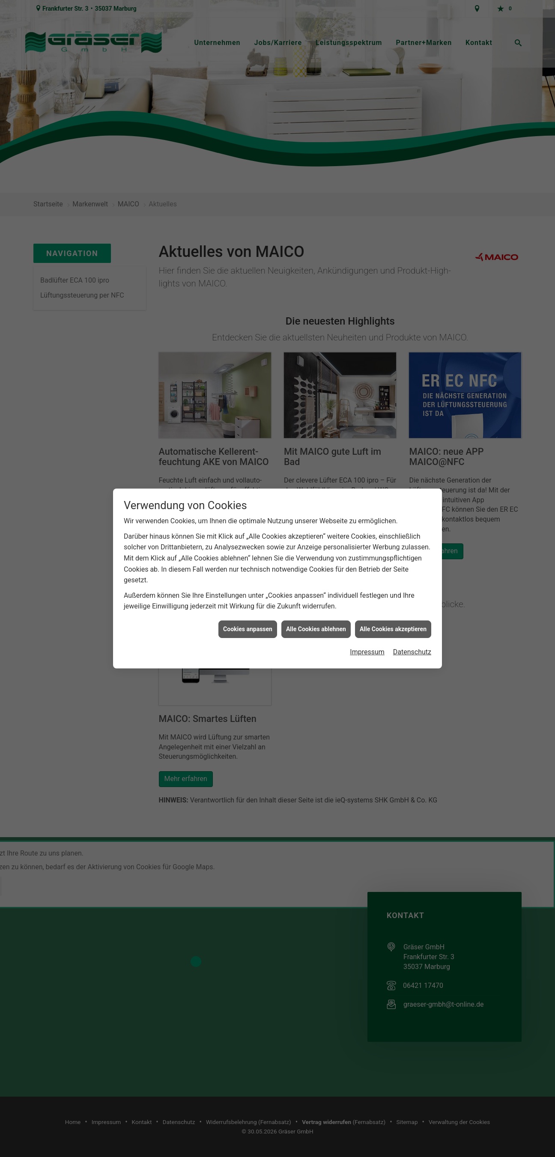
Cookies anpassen (247, 605)
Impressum (367, 629)
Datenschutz (412, 629)
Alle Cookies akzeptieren (393, 605)
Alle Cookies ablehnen (316, 605)
